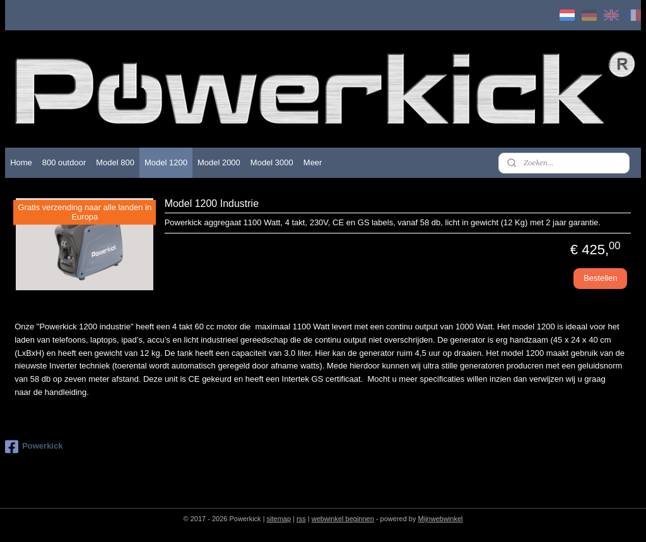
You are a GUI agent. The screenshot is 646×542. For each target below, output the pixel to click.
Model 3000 (271, 162)
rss (301, 518)
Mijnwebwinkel (440, 518)
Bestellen (600, 278)
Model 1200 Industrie (212, 203)
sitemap (279, 518)
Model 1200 (165, 162)
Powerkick (33, 446)
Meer (312, 162)
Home (21, 162)
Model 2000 (218, 162)
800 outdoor (64, 162)
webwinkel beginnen (343, 518)
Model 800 (115, 162)
